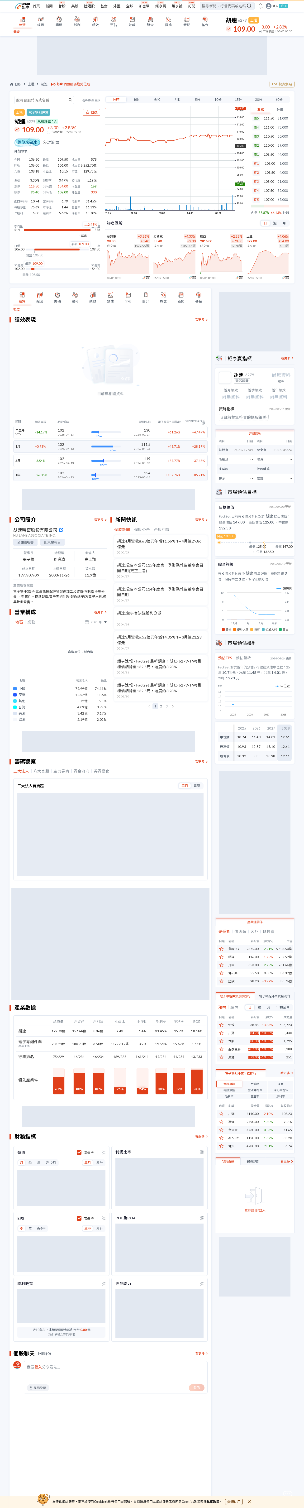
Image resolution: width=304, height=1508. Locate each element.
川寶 (231, 1040)
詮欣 (231, 988)
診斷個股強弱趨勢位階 (73, 84)
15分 (238, 99)
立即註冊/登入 (255, 1217)
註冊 (283, 6)
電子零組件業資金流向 (274, 1003)
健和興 (233, 980)
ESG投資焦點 (282, 84)
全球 (129, 6)
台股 (62, 6)
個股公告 (142, 530)
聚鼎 (231, 1048)
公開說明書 (25, 542)
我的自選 (228, 1168)
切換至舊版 (93, 100)
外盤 (286, 212)
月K (177, 99)
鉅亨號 (177, 6)
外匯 (116, 6)
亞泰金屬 (234, 1056)
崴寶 (231, 1064)
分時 (116, 99)
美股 (74, 6)
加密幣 (144, 6)
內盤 (254, 212)
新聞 (49, 6)
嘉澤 (231, 1128)
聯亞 (203, 236)
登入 (275, 6)
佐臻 (231, 1031)
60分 (279, 99)
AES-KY (233, 1145)
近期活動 (255, 442)
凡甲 (231, 972)
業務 (31, 622)
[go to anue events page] (260, 6)
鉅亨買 (160, 6)
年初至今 (283, 1014)
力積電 (158, 236)
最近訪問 (253, 1168)
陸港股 (89, 6)
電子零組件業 (38, 112)
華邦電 (111, 236)
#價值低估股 (259, 417)
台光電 (233, 1136)
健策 (231, 1153)
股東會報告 (52, 542)
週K (157, 99)
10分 (218, 99)
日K (136, 99)
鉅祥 (231, 963)
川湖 (231, 1120)
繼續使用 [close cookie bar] (234, 1502)
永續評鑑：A (47, 121)
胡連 (44, 84)
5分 (197, 99)
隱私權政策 (212, 1501)
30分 (258, 99)
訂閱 (191, 6)
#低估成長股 (232, 425)
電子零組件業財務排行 (240, 1080)
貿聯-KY (233, 955)
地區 (19, 622)
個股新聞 (122, 530)
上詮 (250, 236)
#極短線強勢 (232, 417)
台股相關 (162, 530)
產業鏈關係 (255, 929)
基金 (104, 6)
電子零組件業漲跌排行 (235, 1003)
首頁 (36, 6)
